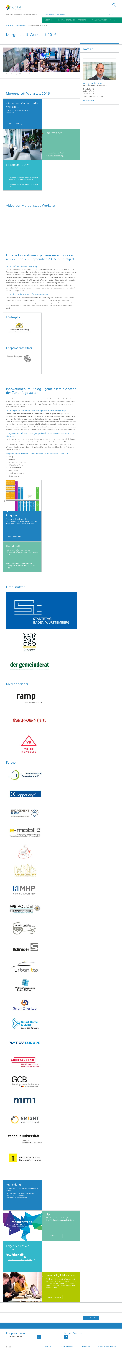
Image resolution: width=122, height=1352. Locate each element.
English (111, 15)
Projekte (82, 20)
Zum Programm (14, 536)
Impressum (86, 1347)
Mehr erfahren (54, 1297)
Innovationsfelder (66, 20)
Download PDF (14, 124)
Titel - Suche (114, 5)
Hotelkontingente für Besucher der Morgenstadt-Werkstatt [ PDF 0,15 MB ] (22, 565)
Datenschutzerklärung (107, 1347)
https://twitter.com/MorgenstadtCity (20, 1260)
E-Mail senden (90, 100)
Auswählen (39, 1337)
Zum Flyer (54, 1236)
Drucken (91, 1317)
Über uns (49, 20)
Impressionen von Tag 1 (56, 153)
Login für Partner (66, 1347)
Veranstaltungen (99, 20)
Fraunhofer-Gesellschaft (54, 14)
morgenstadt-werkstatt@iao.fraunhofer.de (18, 1196)
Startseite (9, 25)
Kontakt (48, 1347)
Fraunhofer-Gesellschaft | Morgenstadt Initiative (21, 14)
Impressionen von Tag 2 (56, 156)
